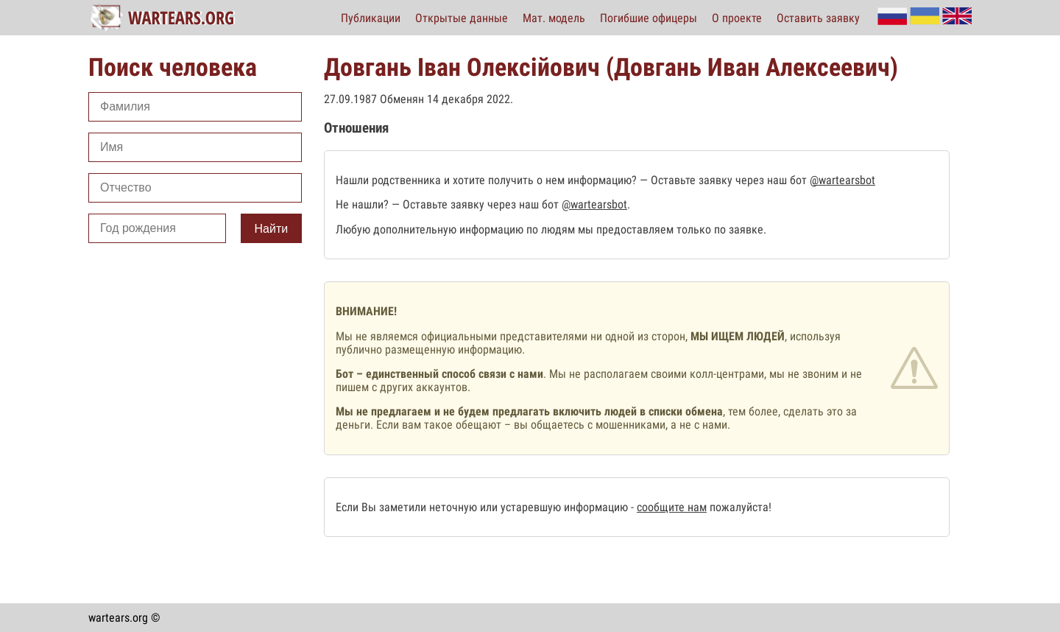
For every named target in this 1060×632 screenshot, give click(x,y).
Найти (272, 228)
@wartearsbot (842, 180)
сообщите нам (672, 507)
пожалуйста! (739, 507)
